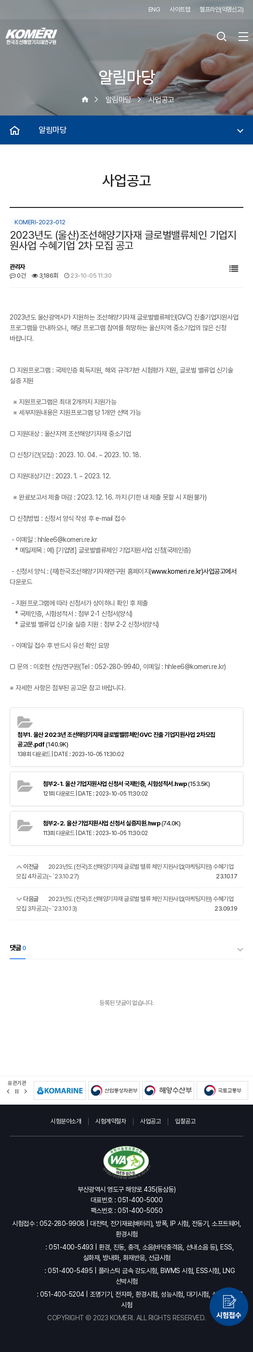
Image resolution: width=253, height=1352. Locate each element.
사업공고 (150, 1121)
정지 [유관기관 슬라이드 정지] (16, 1091)
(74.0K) (112, 823)
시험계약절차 (110, 1121)
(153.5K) (126, 783)
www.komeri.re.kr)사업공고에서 (194, 571)
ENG (154, 9)
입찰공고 (185, 1121)
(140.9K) (116, 739)
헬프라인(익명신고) (221, 9)
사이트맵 (180, 9)
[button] (8, 1091)
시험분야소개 (66, 1121)
